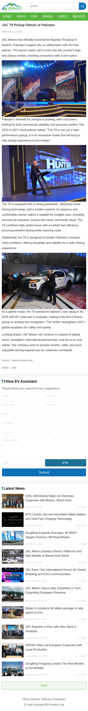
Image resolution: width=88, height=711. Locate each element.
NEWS (21, 16)
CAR (34, 16)
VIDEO (62, 16)
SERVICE (79, 16)
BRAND (47, 16)
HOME (7, 16)
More (44, 685)
